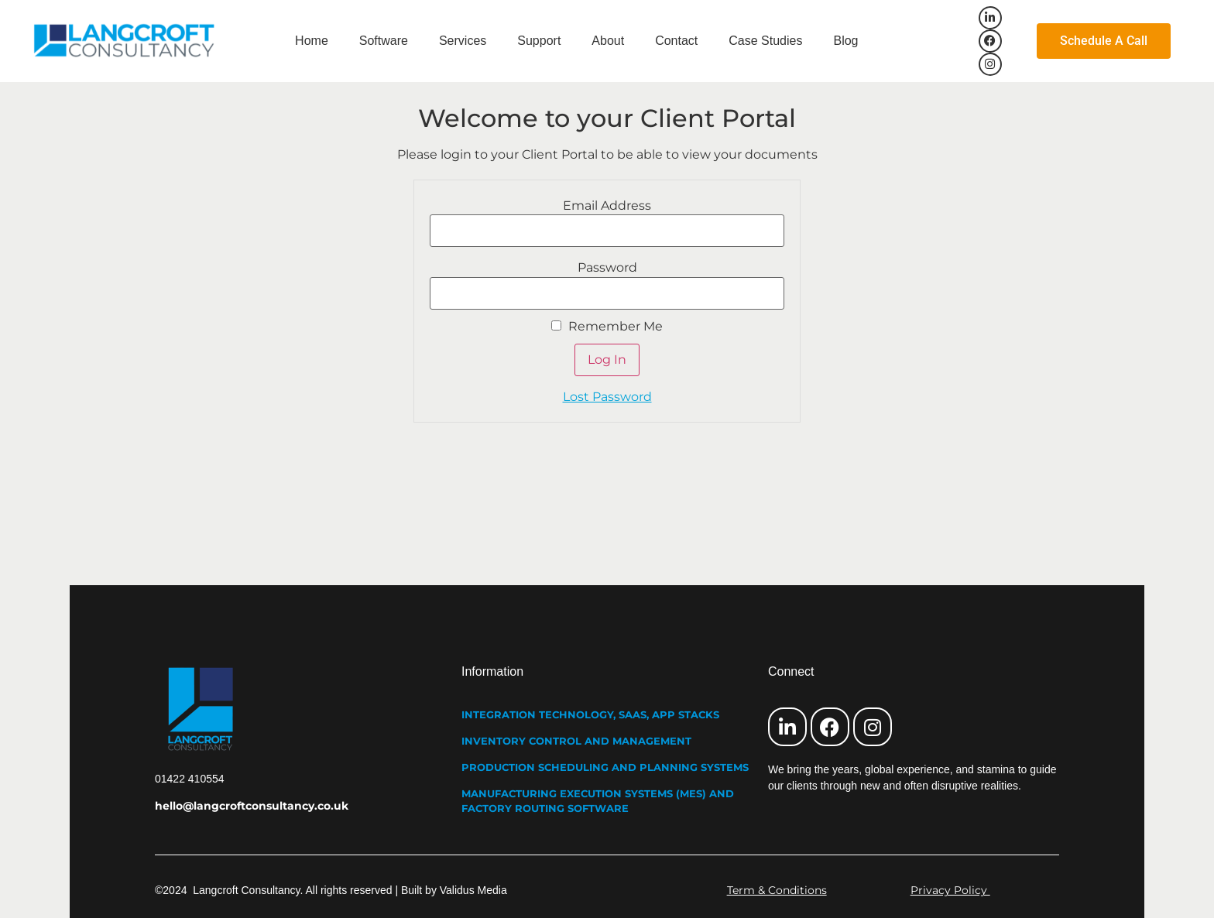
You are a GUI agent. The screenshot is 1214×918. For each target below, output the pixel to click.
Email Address (607, 206)
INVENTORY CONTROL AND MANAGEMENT (576, 741)
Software (383, 40)
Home (311, 40)
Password (607, 268)
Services (462, 40)
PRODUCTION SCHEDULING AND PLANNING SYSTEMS (605, 767)
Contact (676, 40)
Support (539, 40)
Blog (845, 40)
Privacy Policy (950, 890)
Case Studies (765, 40)
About (608, 40)
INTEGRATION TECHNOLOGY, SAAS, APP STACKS (590, 714)
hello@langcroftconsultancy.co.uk (251, 806)
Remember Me (607, 326)
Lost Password (607, 396)
